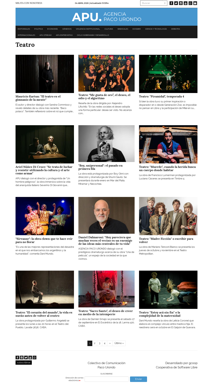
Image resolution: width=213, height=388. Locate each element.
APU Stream (45, 35)
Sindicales (122, 29)
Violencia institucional (88, 29)
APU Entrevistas (64, 35)
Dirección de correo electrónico (74, 379)
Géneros (66, 29)
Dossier (137, 29)
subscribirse (23, 362)
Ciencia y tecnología (156, 29)
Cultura (108, 29)
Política (38, 29)
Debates (175, 29)
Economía (52, 29)
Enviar (138, 379)
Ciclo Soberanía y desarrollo (93, 35)
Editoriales (24, 29)
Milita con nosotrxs (29, 3)
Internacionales (26, 35)
